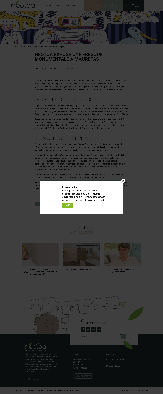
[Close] (123, 181)
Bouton (68, 205)
